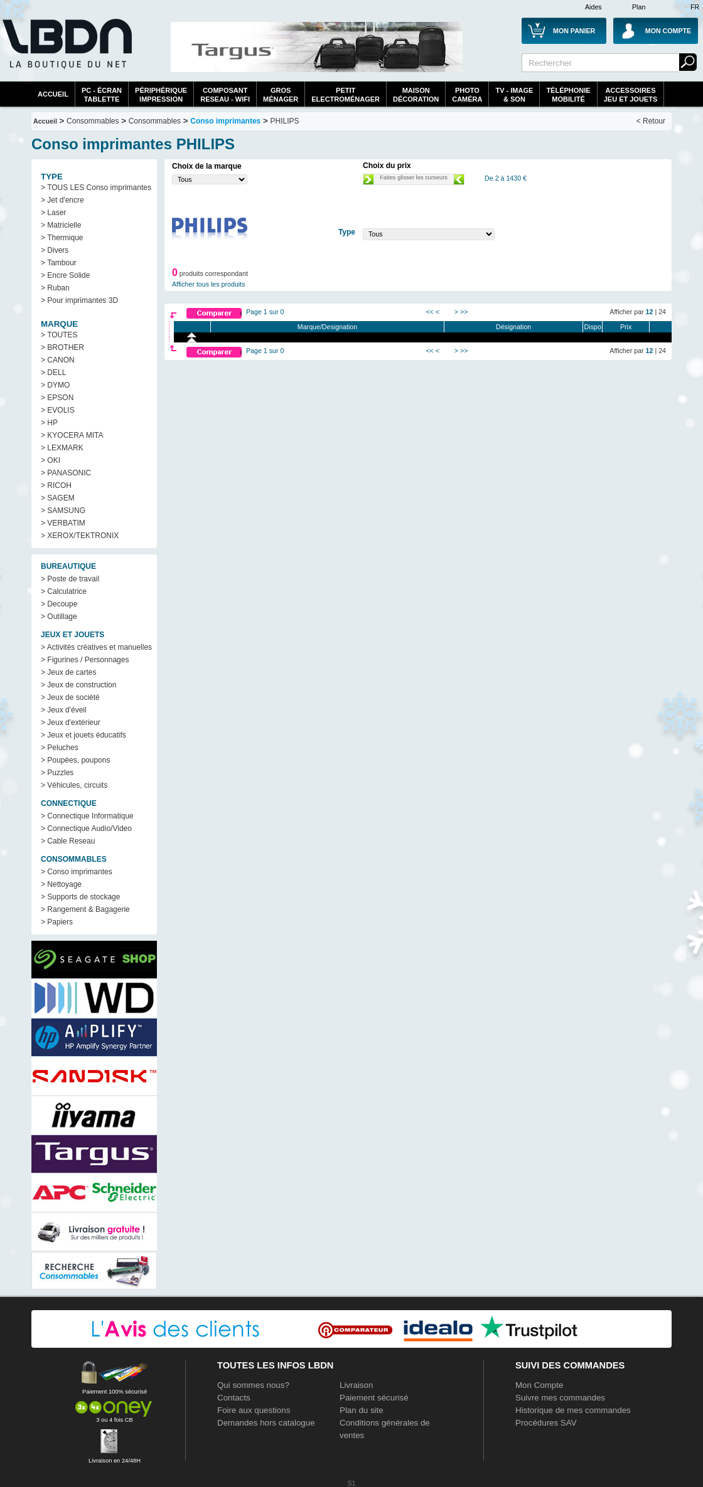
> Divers (54, 250)
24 (662, 311)
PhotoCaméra (467, 95)
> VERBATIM (63, 523)
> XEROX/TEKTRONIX (80, 535)
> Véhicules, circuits (74, 785)
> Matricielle (61, 225)
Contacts (233, 1397)
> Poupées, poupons (75, 760)
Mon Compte (539, 1385)
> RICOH (56, 485)
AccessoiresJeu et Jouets (631, 95)
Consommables (155, 121)
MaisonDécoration (416, 95)
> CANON (58, 360)
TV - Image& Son (514, 95)
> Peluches (59, 747)
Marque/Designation (327, 327)
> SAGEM (58, 498)
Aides (593, 7)
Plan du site (362, 1410)
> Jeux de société (70, 697)
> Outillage (59, 616)
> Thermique (62, 237)
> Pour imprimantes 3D (79, 300)
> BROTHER (62, 347)
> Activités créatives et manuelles (96, 647)
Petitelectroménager (345, 95)
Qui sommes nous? (253, 1385)
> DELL (53, 372)
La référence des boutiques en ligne (66, 51)
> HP (49, 422)
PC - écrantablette (102, 95)
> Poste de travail (70, 578)
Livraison (356, 1385)
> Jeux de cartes (68, 672)
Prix (625, 327)
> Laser (53, 212)
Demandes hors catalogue (266, 1422)
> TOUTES (59, 335)
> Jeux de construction (78, 684)
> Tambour (59, 262)
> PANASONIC (66, 472)
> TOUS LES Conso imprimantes (96, 187)
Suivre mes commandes (560, 1397)
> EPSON (57, 397)
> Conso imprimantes (76, 871)
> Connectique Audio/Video (86, 828)
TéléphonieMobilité (568, 95)
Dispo (592, 327)
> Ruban (55, 287)
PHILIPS (285, 121)
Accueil (53, 94)
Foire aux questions (253, 1410)
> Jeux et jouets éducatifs (83, 735)
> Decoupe (59, 604)
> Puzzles (57, 772)
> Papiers (57, 922)
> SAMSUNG (63, 510)
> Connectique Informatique (87, 816)
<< (429, 311)
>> (464, 311)
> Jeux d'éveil (64, 710)
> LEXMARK (62, 447)
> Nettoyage (61, 884)
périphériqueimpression (161, 95)
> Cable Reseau (68, 841)
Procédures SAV (546, 1422)
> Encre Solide (65, 275)
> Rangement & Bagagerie (85, 909)
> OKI (50, 460)
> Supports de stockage (80, 896)
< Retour (650, 121)
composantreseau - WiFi (225, 95)
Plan (638, 7)
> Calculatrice (64, 591)
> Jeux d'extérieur (70, 722)
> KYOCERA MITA (72, 435)
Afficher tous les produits (208, 284)
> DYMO (55, 385)
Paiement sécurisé (374, 1397)
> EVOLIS (58, 410)
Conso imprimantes (225, 121)
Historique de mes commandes (573, 1410)
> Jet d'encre (62, 200)
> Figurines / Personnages (85, 659)
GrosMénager (280, 95)
